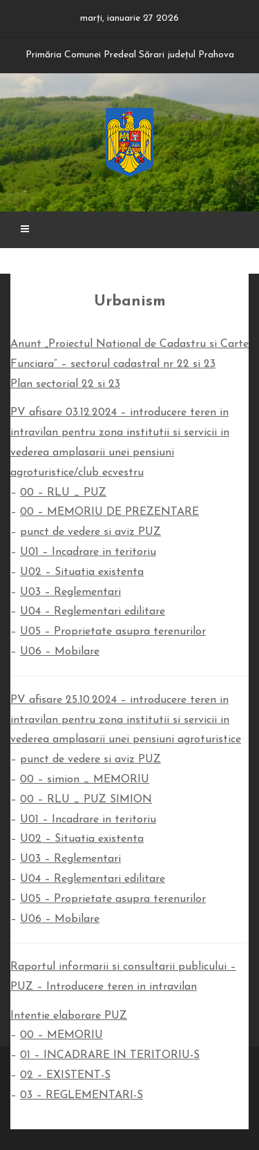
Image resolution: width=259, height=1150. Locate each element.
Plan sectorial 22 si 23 (65, 384)
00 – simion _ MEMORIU (84, 779)
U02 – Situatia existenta (82, 572)
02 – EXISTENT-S (65, 1075)
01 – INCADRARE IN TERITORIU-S (110, 1055)
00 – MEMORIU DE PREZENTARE (109, 512)
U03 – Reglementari (70, 592)
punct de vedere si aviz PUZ (90, 532)
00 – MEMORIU (61, 1035)
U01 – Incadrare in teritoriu (88, 552)
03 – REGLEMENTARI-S (81, 1095)
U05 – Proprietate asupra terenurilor (113, 631)
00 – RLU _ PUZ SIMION (86, 799)
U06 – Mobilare (59, 651)
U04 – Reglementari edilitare (92, 611)
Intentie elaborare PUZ (68, 1015)
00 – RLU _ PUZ (63, 492)
